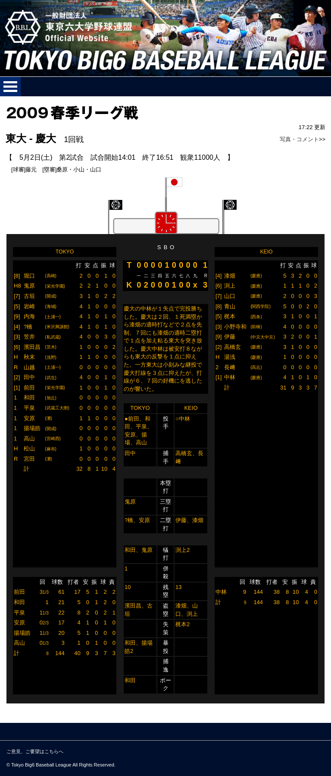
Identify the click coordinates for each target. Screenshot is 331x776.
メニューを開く (10, 86)
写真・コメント (299, 139)
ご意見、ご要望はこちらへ (34, 751)
